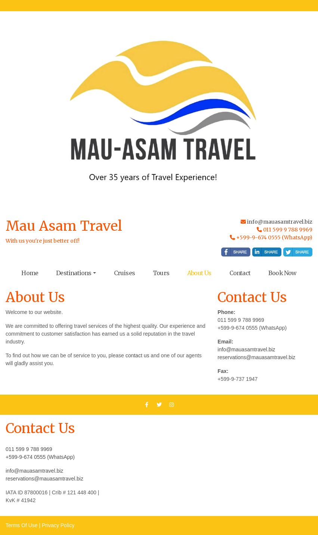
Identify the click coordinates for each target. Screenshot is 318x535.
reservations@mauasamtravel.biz (256, 357)
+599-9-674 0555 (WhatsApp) (40, 457)
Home (29, 273)
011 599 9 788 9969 (29, 449)
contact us (137, 355)
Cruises (124, 273)
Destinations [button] (73, 273)
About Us (199, 273)
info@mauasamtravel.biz (279, 221)
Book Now (282, 273)
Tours (161, 273)
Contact (239, 273)
